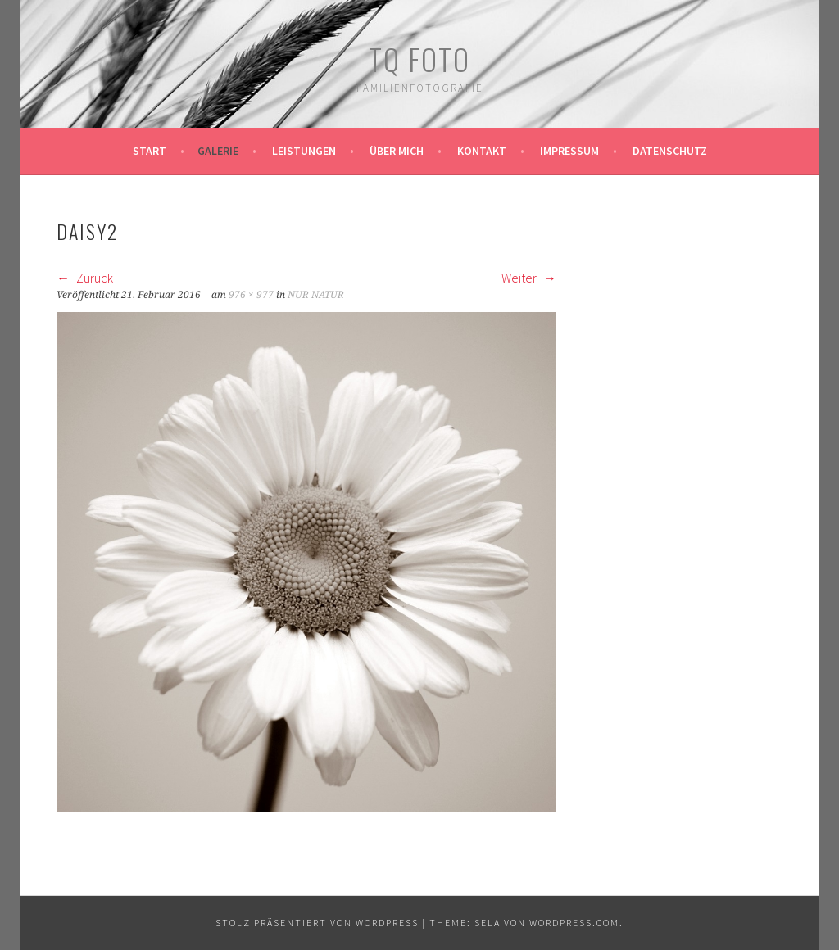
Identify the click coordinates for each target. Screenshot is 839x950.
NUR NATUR (316, 295)
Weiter (528, 277)
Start (149, 150)
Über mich (397, 150)
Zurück (85, 277)
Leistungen (304, 150)
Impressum (569, 150)
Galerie (217, 150)
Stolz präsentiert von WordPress (317, 922)
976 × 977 (251, 295)
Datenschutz (670, 150)
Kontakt (481, 150)
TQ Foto (419, 58)
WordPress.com (574, 922)
